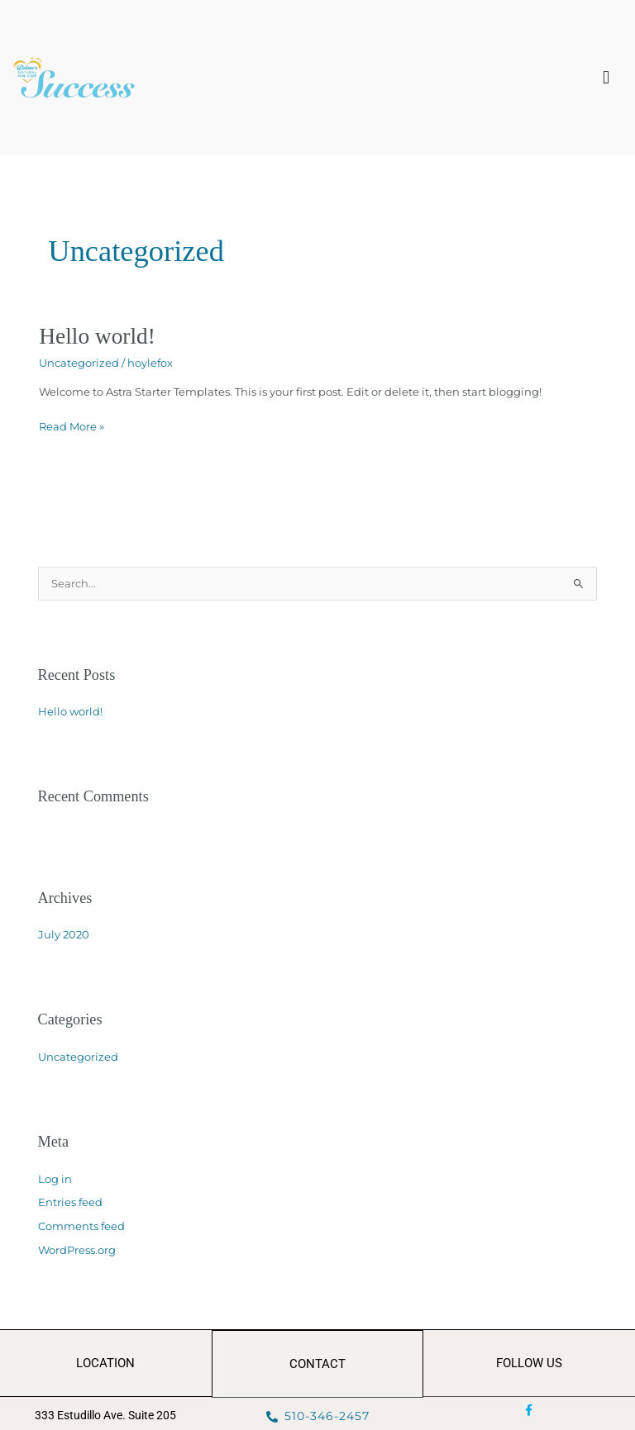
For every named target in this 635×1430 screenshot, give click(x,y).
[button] (606, 78)
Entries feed (70, 1202)
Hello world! (97, 336)
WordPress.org (77, 1250)
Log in (55, 1179)
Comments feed (81, 1226)
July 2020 (63, 935)
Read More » (71, 425)
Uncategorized (79, 363)
